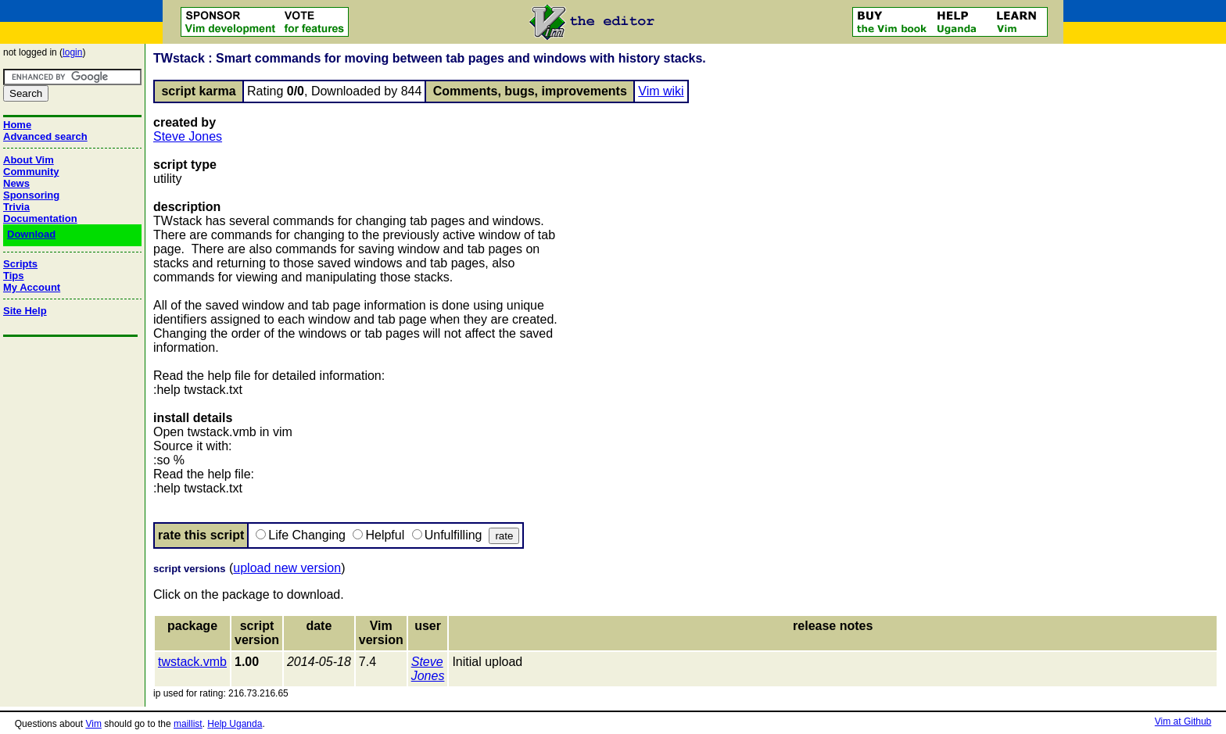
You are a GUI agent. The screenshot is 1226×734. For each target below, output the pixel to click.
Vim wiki (660, 91)
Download (31, 234)
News (16, 183)
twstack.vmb (192, 661)
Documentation (40, 218)
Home (17, 125)
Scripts (20, 264)
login (72, 52)
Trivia (16, 207)
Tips (13, 275)
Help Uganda (234, 723)
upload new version (287, 568)
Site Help (25, 311)
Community (31, 171)
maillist (188, 723)
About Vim (28, 160)
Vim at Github (1183, 721)
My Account (31, 287)
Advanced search (45, 136)
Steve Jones (187, 136)
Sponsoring (31, 195)
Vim (93, 723)
